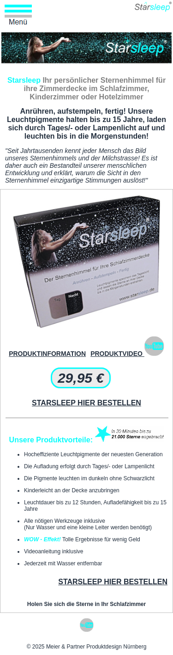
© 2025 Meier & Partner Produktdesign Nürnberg (87, 646)
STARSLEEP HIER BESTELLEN (86, 403)
